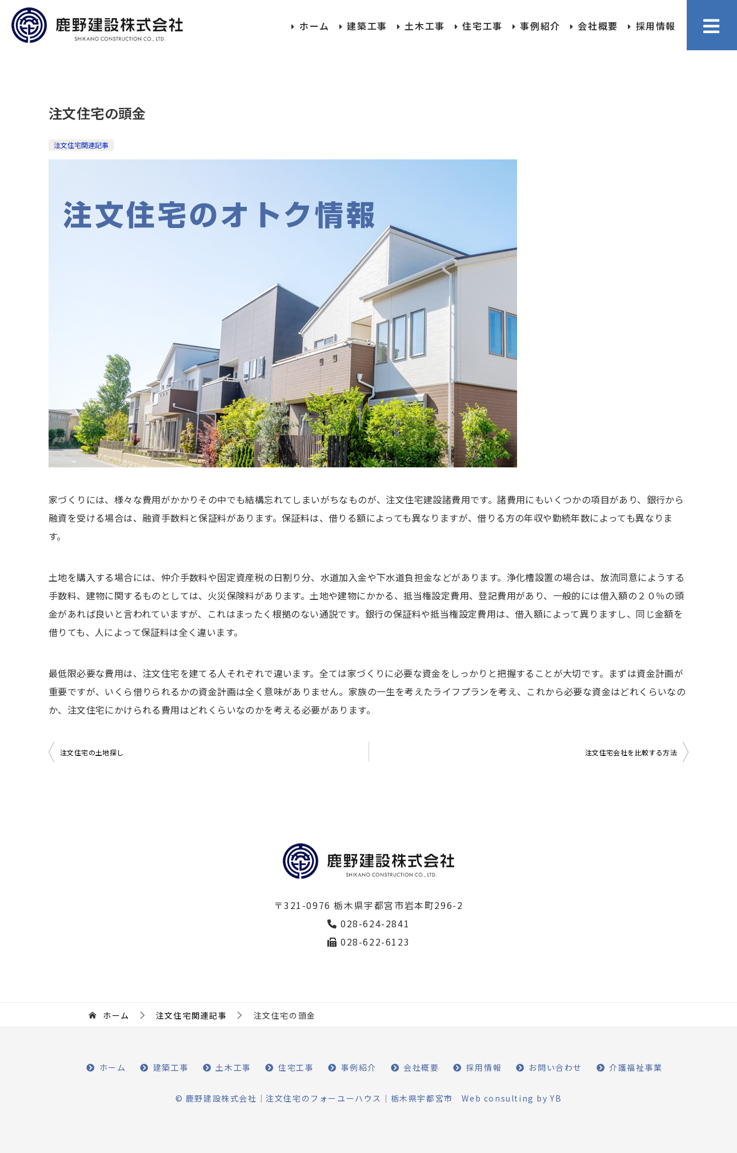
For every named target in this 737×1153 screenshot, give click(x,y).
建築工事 (367, 26)
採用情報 (656, 26)
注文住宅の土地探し (92, 752)
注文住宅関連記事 (81, 145)
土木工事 (424, 26)
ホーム (314, 26)
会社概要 (598, 26)
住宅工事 (482, 26)
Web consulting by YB (512, 1098)
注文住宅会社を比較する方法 (631, 752)
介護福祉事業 (636, 1067)
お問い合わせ (555, 1067)
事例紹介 (540, 26)
